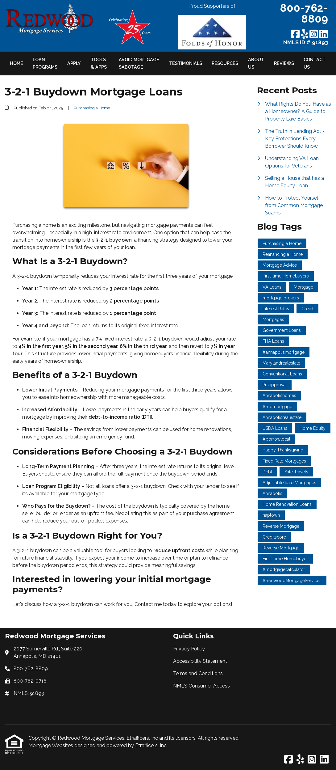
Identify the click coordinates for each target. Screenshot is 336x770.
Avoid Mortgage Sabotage (139, 63)
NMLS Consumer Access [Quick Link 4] (201, 686)
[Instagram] (313, 34)
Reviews (284, 63)
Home (16, 63)
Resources (225, 63)
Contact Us (315, 63)
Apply (74, 63)
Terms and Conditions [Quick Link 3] (198, 673)
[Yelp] (304, 34)
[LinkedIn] (323, 34)
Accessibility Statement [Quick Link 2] (200, 661)
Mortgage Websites (51, 745)
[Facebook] (295, 34)
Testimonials (185, 63)
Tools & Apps (99, 63)
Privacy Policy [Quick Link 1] (189, 649)
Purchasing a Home (92, 107)
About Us (256, 63)
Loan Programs (45, 63)
